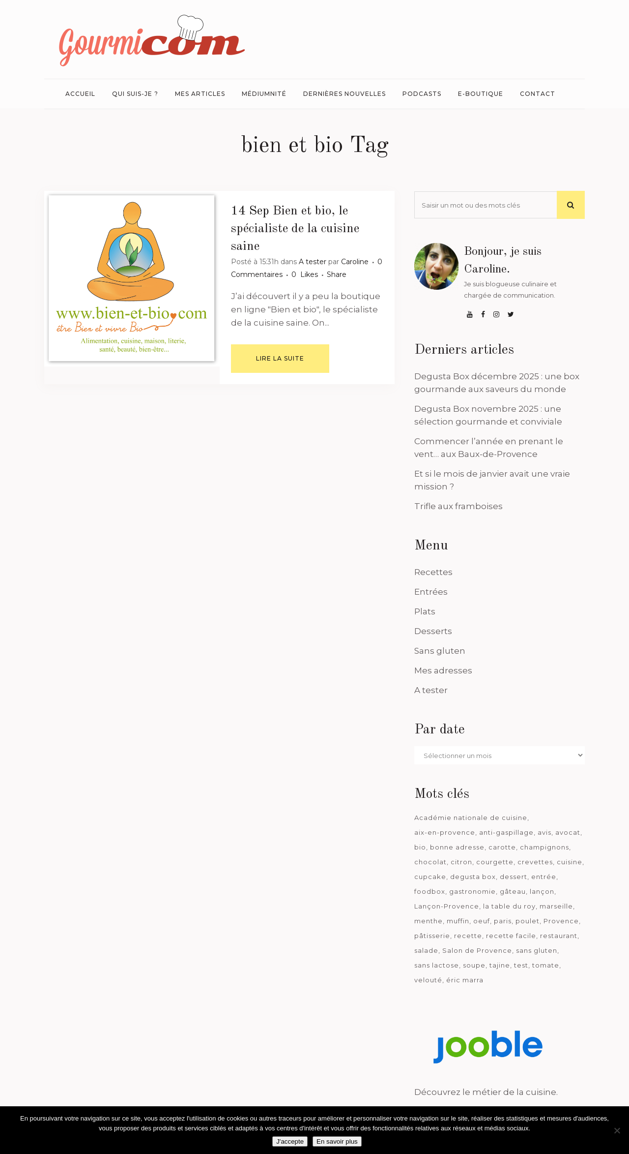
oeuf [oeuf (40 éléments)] (481, 921)
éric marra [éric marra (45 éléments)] (465, 980)
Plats (424, 611)
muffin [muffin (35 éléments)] (458, 921)
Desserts (433, 631)
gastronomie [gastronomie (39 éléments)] (472, 891)
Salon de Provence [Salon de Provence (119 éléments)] (477, 950)
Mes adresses (443, 670)
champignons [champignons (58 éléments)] (544, 847)
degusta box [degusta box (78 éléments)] (473, 877)
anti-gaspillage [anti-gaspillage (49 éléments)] (506, 832)
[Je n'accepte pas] (617, 1130)
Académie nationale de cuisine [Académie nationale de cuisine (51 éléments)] (470, 817)
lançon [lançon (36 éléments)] (542, 891)
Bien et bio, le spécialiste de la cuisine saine (295, 229)
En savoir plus (337, 1141)
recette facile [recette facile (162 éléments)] (511, 936)
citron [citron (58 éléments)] (461, 862)
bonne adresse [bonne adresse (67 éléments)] (457, 847)
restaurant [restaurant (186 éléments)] (558, 936)
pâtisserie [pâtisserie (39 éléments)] (432, 936)
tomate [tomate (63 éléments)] (545, 965)
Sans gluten (439, 651)
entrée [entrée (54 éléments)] (543, 877)
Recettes (433, 572)
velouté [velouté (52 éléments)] (428, 980)
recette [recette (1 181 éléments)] (468, 936)
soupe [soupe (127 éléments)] (474, 965)
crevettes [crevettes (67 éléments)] (535, 862)
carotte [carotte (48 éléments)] (502, 847)
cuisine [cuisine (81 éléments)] (569, 862)
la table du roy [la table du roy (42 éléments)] (509, 906)
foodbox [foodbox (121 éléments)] (429, 891)
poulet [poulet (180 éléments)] (527, 921)
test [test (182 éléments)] (521, 965)
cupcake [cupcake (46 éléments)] (430, 877)
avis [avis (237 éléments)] (544, 832)
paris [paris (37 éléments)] (503, 921)
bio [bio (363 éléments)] (420, 847)
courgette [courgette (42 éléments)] (495, 862)
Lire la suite (280, 358)
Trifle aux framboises (458, 506)
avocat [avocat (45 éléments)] (567, 832)
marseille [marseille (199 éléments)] (556, 906)
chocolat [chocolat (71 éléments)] (430, 862)
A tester (312, 261)
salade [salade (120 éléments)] (426, 950)
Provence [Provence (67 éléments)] (561, 921)
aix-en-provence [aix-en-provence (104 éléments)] (444, 832)
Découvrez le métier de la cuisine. (486, 1092)
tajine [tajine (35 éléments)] (499, 965)
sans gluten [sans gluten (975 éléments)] (536, 950)
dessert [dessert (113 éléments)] (513, 877)
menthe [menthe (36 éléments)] (428, 921)
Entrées (431, 592)
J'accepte (290, 1141)
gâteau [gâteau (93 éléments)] (513, 891)
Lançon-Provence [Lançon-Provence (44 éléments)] (446, 906)
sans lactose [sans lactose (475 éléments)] (436, 965)
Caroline (355, 261)
